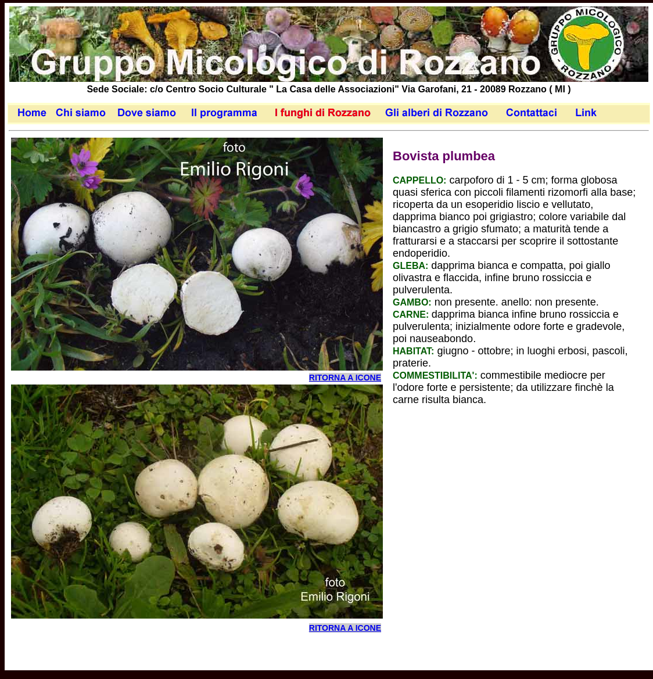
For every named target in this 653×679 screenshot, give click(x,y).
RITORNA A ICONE (345, 377)
